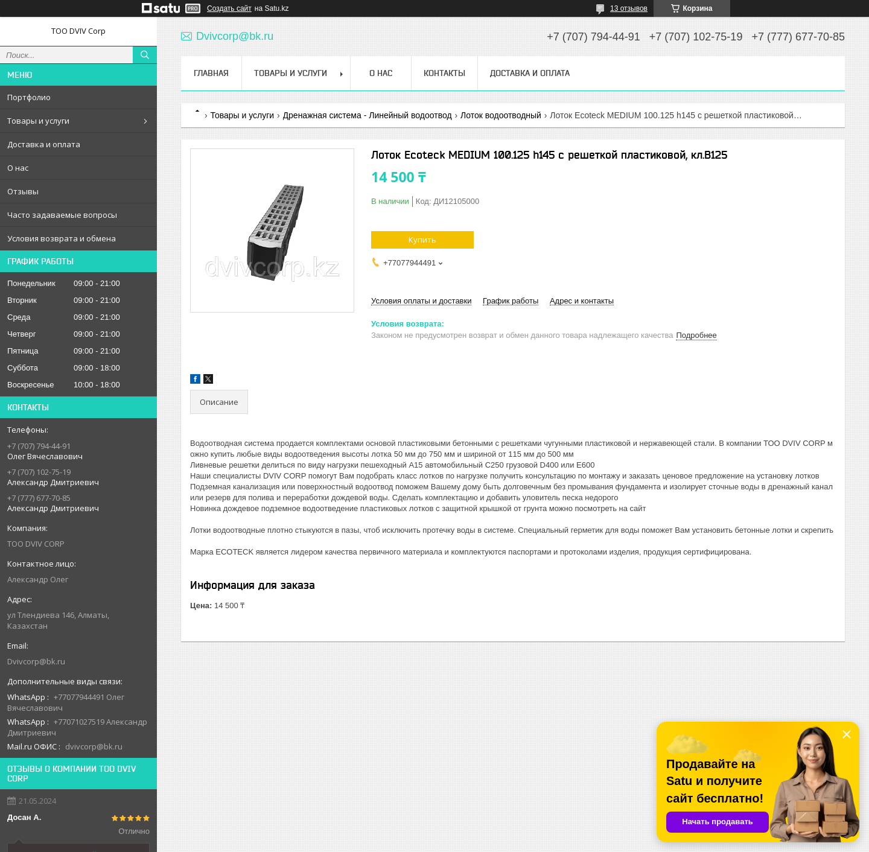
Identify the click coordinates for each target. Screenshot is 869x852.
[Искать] (145, 55)
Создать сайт (229, 8)
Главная (211, 73)
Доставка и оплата (43, 144)
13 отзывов (629, 8)
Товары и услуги (38, 120)
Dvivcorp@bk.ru (36, 661)
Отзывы (23, 191)
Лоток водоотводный (500, 115)
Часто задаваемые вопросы (62, 214)
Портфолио (29, 97)
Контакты (444, 73)
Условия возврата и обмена (61, 238)
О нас (17, 167)
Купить (422, 239)
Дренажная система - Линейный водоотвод (367, 115)
